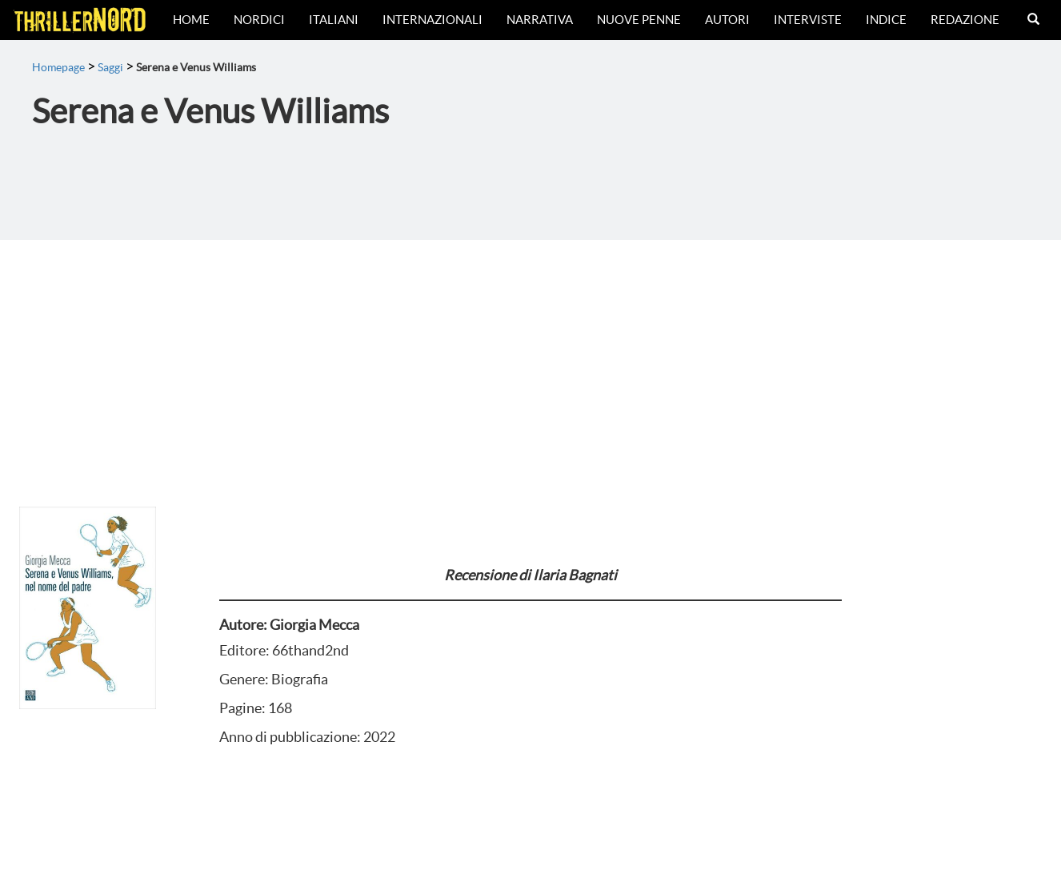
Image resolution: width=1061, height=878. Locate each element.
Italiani (333, 19)
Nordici (259, 19)
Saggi (110, 67)
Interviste (808, 19)
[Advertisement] (530, 360)
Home (191, 19)
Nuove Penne (639, 19)
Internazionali (432, 19)
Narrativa (539, 19)
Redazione (965, 19)
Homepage (58, 67)
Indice (886, 19)
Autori (727, 19)
